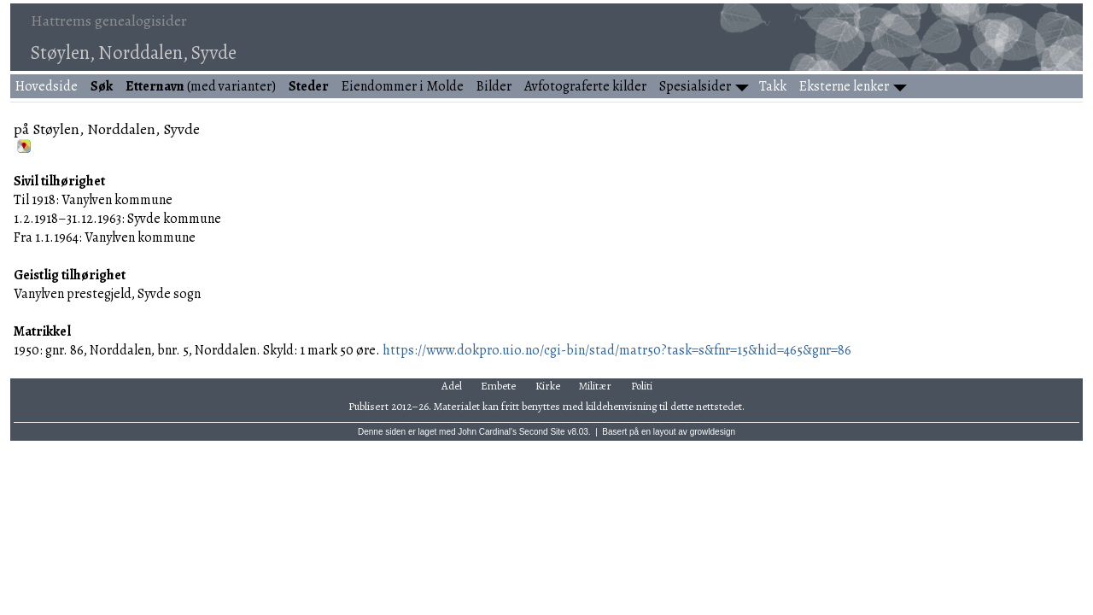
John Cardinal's (487, 431)
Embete (498, 385)
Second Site (542, 431)
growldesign (712, 431)
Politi (641, 385)
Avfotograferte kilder (585, 86)
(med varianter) (201, 86)
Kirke (547, 385)
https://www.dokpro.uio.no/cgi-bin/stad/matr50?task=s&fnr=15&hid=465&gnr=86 (617, 350)
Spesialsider (695, 86)
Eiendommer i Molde (403, 86)
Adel (451, 385)
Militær (595, 385)
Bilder (493, 86)
